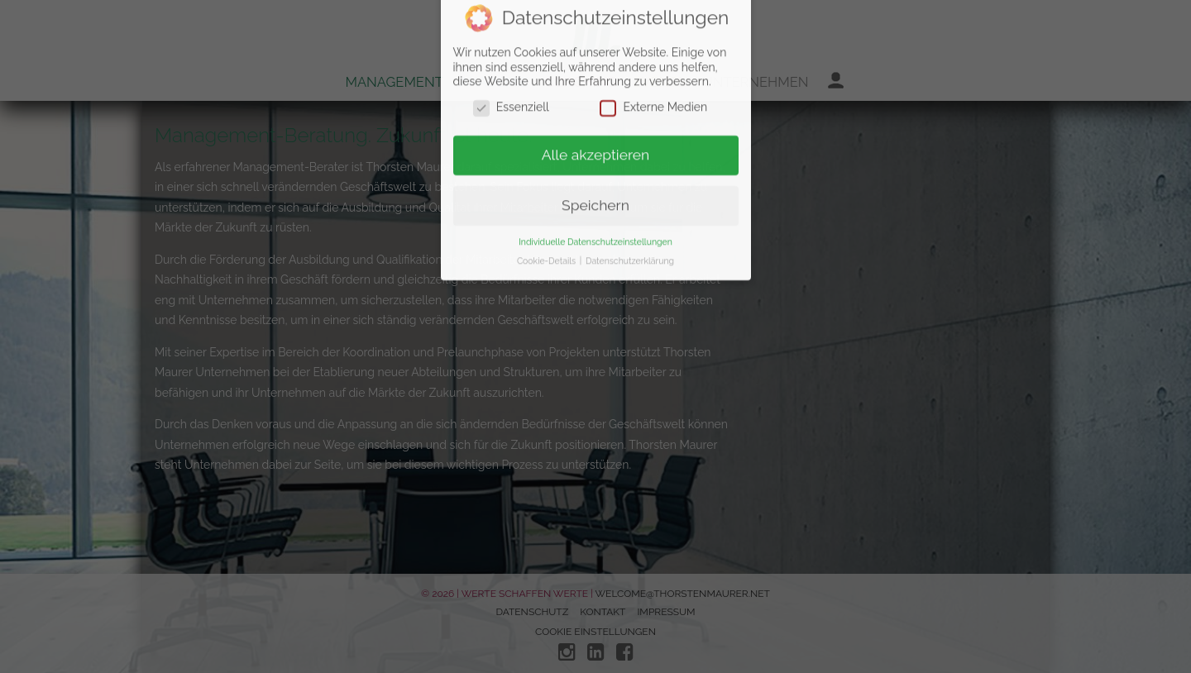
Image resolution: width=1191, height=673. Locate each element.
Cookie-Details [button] (547, 168)
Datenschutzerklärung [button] (630, 168)
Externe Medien (653, 14)
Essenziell (511, 14)
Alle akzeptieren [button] (596, 62)
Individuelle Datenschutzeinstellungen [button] (595, 149)
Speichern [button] (595, 112)
